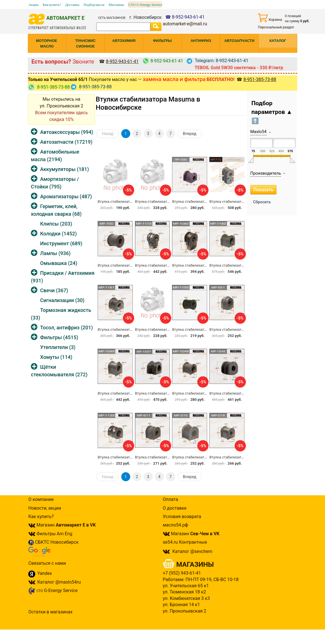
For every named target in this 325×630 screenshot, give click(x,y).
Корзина (270, 18)
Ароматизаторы (66, 196)
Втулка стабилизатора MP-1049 (125, 393)
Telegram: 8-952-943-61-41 (217, 60)
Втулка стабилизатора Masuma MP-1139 (132, 457)
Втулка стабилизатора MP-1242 (236, 393)
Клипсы (56, 224)
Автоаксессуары (66, 132)
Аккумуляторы (64, 169)
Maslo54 (258, 131)
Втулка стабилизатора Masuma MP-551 (242, 329)
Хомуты (56, 357)
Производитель (265, 173)
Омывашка (58, 263)
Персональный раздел (276, 27)
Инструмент (61, 243)
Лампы (55, 253)
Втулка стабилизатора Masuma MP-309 (131, 201)
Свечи (54, 290)
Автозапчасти (66, 142)
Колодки (58, 234)
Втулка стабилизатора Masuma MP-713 (242, 201)
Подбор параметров (271, 112)
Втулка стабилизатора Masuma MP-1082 (206, 265)
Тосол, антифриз (66, 327)
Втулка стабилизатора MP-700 (123, 265)
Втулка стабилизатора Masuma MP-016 (242, 457)
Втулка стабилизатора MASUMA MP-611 (169, 457)
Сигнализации (62, 300)
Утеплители (57, 347)
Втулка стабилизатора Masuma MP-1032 (206, 201)
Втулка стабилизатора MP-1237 (162, 393)
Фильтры (59, 337)
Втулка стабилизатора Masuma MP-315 (205, 457)
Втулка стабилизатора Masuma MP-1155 (206, 329)
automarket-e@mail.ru (185, 23)
